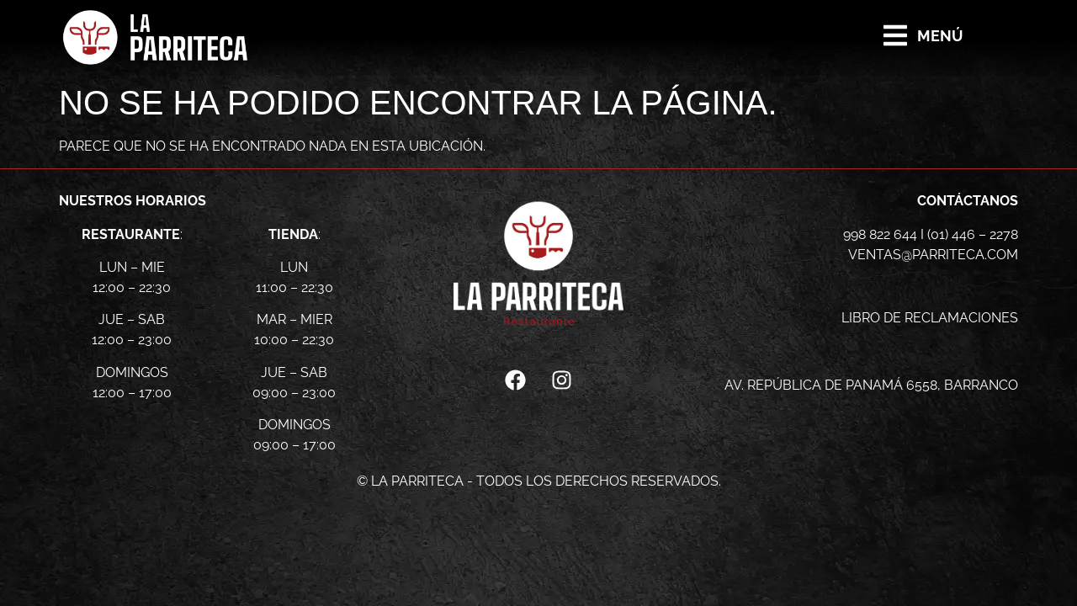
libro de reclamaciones (929, 318)
